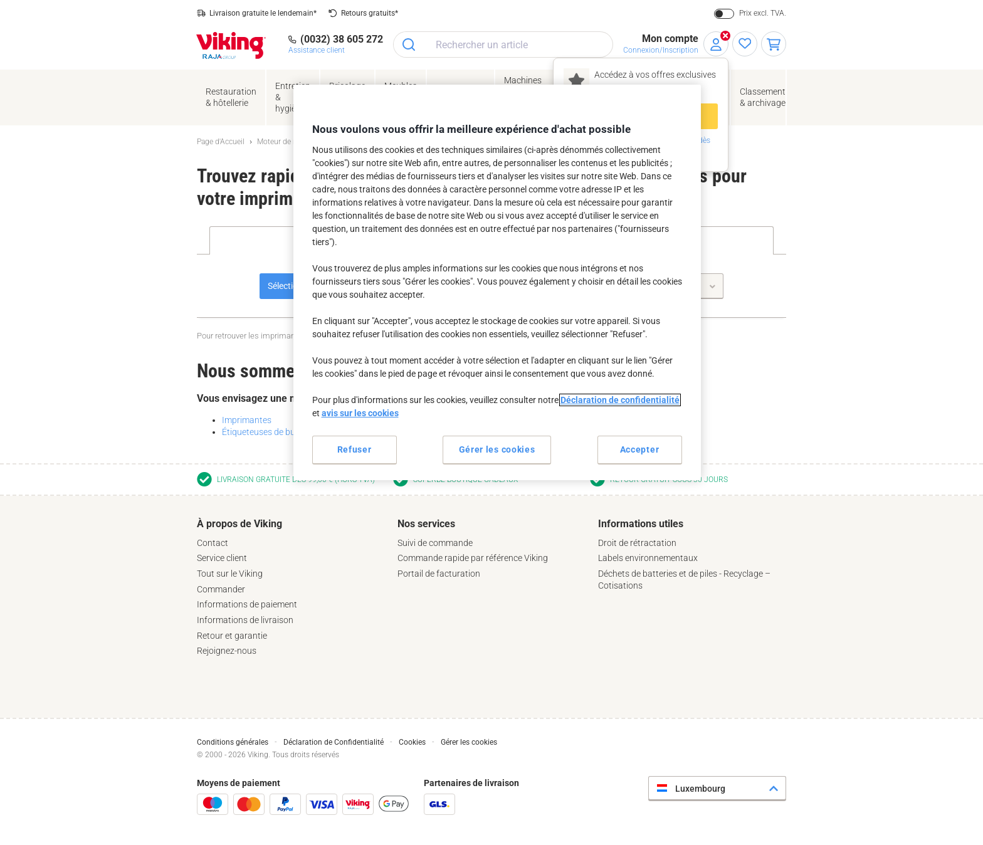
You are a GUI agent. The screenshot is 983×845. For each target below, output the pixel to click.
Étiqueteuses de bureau (267, 432)
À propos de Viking (239, 524)
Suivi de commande (435, 543)
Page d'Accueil (220, 141)
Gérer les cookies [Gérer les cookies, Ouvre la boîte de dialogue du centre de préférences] (497, 449)
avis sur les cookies (360, 413)
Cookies (412, 742)
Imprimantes (246, 420)
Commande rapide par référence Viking (472, 558)
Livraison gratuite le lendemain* (263, 13)
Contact (212, 543)
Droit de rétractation (637, 543)
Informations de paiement (247, 604)
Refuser (354, 449)
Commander (221, 589)
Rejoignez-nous (226, 651)
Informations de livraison (245, 620)
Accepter (640, 449)
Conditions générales (232, 742)
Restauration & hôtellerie (231, 97)
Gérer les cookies (469, 742)
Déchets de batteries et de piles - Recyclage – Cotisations (684, 579)
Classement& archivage (763, 97)
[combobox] (503, 44)
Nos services (426, 524)
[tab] (291, 587)
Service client (222, 558)
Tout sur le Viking (230, 574)
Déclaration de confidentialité (620, 400)
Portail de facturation (438, 574)
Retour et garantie (232, 636)
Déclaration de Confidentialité (333, 742)
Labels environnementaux (648, 558)
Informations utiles (640, 524)
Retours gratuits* (369, 13)
